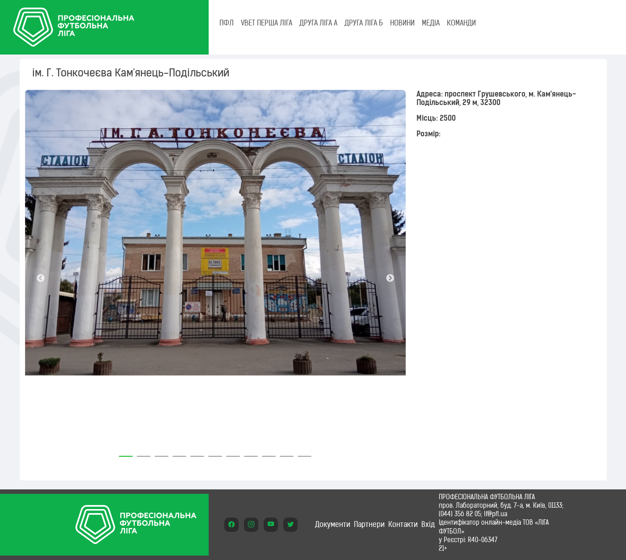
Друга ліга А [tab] (318, 22)
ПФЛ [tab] (226, 22)
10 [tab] (287, 453)
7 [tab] (233, 453)
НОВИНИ (402, 22)
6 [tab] (215, 453)
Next (390, 278)
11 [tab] (304, 453)
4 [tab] (179, 453)
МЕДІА (431, 22)
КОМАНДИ (461, 22)
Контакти (403, 524)
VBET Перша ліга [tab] (266, 22)
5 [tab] (197, 453)
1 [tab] (126, 453)
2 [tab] (144, 453)
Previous (40, 278)
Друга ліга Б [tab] (364, 22)
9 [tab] (269, 453)
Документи (332, 524)
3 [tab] (161, 453)
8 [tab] (251, 453)
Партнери (369, 524)
